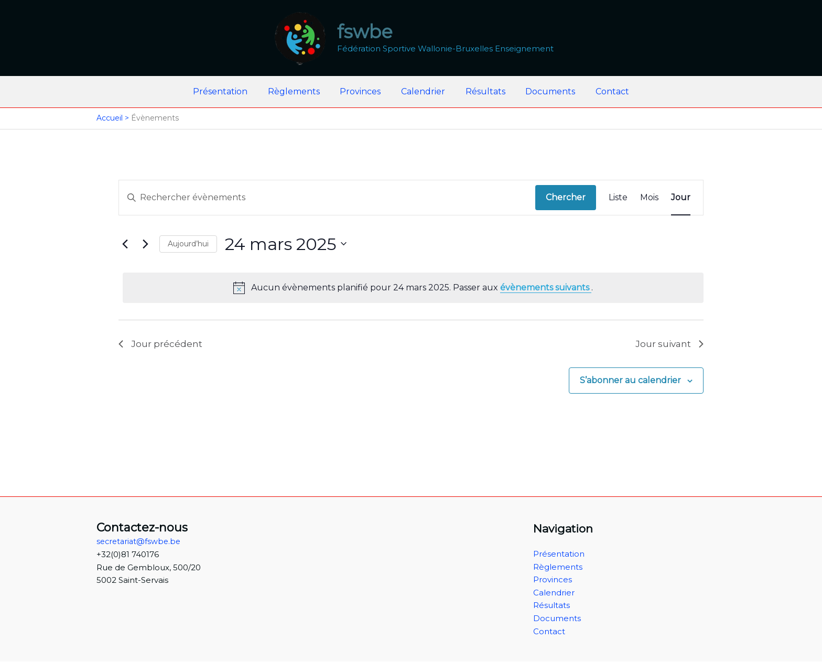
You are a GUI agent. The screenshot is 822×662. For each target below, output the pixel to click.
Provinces (363, 91)
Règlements (301, 91)
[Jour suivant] (145, 243)
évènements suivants (545, 287)
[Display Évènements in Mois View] (649, 197)
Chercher (566, 197)
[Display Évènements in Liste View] (618, 197)
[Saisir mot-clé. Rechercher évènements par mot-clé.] (327, 197)
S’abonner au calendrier (630, 382)
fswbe (365, 31)
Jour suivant (668, 344)
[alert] (413, 288)
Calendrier (423, 91)
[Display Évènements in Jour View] (680, 197)
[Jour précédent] (124, 243)
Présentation (230, 91)
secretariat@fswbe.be (140, 541)
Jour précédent (160, 344)
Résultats (482, 91)
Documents (543, 91)
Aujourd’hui (188, 243)
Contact (602, 91)
